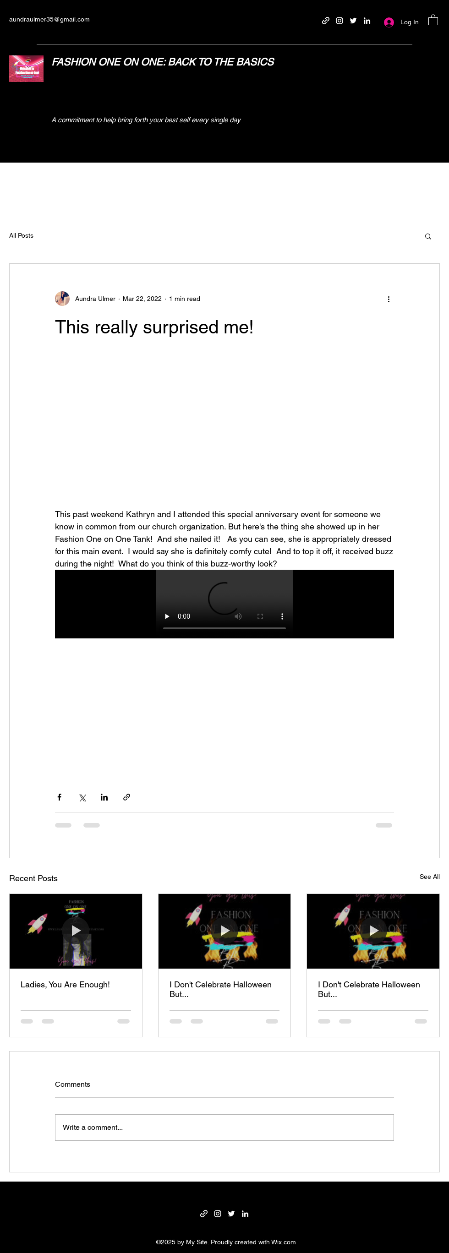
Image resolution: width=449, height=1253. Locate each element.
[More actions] (388, 298)
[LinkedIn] (367, 20)
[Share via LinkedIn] (104, 797)
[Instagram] (339, 20)
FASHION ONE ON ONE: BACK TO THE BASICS (162, 62)
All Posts (21, 235)
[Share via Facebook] (59, 797)
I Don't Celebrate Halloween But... (221, 989)
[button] (433, 19)
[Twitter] (353, 20)
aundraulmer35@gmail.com (49, 19)
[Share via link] (126, 797)
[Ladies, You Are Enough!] (76, 931)
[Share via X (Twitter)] (81, 797)
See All (430, 876)
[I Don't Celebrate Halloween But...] (225, 931)
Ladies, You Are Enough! (65, 984)
